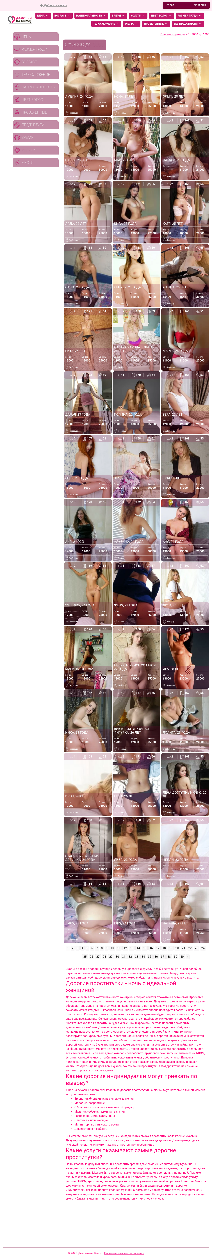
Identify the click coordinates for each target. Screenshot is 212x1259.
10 (112, 948)
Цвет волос (161, 16)
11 (118, 948)
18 (164, 948)
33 (136, 956)
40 (182, 956)
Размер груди (190, 16)
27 (98, 956)
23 (196, 948)
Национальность (91, 16)
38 (169, 956)
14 (138, 948)
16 (151, 948)
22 (190, 948)
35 (149, 956)
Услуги (138, 16)
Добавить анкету (53, 5)
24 (203, 948)
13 (131, 948)
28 (104, 956)
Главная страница (172, 34)
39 (175, 956)
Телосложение (106, 24)
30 (117, 956)
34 (143, 956)
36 (156, 956)
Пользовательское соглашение (124, 1253)
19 (170, 948)
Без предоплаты (188, 24)
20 (177, 948)
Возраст (62, 16)
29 (111, 956)
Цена (43, 16)
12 (125, 948)
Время (118, 16)
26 (91, 956)
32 (130, 956)
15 (144, 948)
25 (85, 956)
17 (157, 948)
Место (132, 24)
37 (162, 956)
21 (183, 948)
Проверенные (156, 24)
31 (124, 956)
